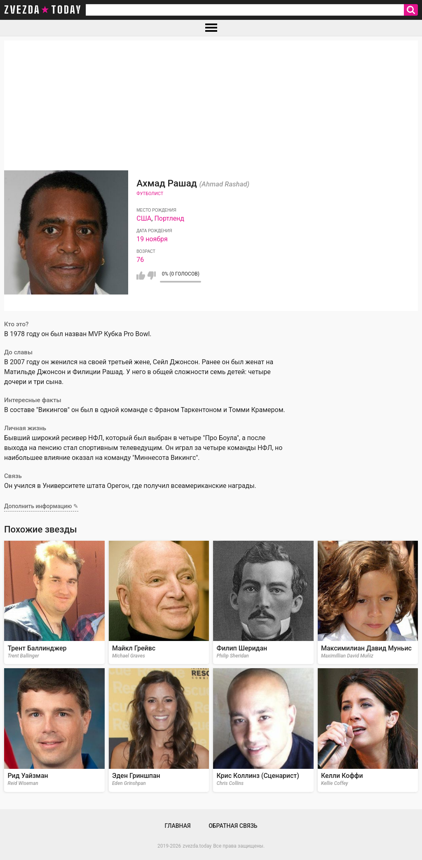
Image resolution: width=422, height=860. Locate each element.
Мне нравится (140, 275)
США (143, 218)
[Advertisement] (211, 98)
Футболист (149, 193)
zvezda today (43, 10)
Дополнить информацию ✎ (41, 506)
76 (140, 260)
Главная (177, 825)
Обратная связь (233, 825)
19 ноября (152, 239)
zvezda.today (197, 846)
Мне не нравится (151, 275)
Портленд (169, 218)
